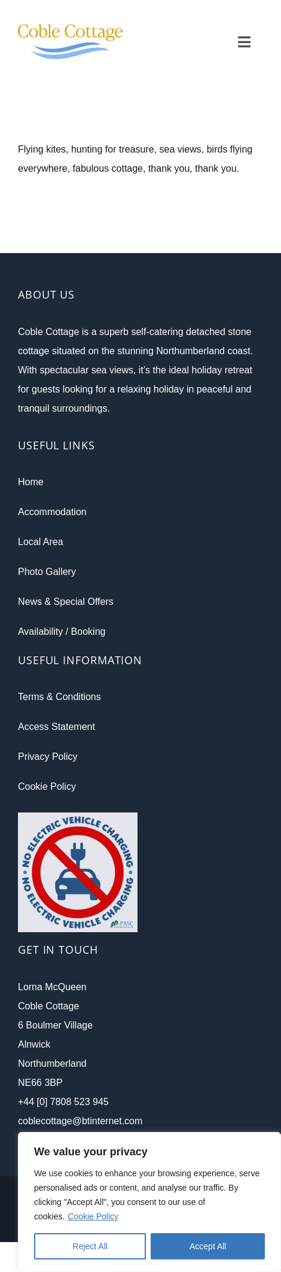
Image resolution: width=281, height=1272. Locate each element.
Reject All (90, 1246)
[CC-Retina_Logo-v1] (70, 13)
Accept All (208, 1246)
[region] (149, 1202)
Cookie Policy (93, 1216)
